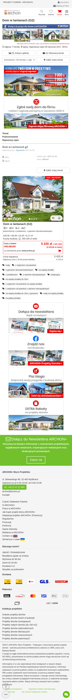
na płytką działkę (13, 298)
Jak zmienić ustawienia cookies (34, 692)
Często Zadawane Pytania (14, 501)
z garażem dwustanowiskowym (19, 270)
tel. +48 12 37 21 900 (14, 487)
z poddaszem (11, 274)
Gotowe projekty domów (13, 614)
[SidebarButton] (5, 694)
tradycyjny (55, 274)
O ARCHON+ (8, 505)
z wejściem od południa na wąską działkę (24, 284)
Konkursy (6, 525)
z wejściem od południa (25, 265)
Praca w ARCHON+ (11, 508)
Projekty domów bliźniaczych (16, 631)
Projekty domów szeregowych (16, 621)
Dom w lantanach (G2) (17, 224)
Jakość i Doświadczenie (13, 552)
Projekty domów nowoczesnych (17, 635)
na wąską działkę (46, 270)
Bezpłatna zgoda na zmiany (15, 556)
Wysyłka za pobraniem (13, 569)
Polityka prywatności (13, 689)
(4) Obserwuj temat (53, 53)
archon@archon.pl (11, 491)
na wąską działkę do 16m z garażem (22, 293)
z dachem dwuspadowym (34, 274)
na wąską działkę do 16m (17, 279)
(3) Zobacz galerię (19, 53)
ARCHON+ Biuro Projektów (16, 472)
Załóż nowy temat (53, 60)
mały (8, 265)
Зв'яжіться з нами (13, 539)
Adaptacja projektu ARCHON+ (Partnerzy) (22, 515)
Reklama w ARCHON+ (13, 532)
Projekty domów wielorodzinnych (17, 628)
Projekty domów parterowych (16, 638)
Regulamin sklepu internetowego (42, 689)
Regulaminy (8, 518)
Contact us (9, 536)
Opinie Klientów (9, 529)
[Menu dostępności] (5, 686)
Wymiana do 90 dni (11, 559)
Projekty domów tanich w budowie (18, 618)
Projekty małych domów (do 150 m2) (19, 625)
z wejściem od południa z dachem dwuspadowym (27, 289)
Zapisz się (36, 459)
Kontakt (5, 495)
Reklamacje (10, 692)
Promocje (6, 522)
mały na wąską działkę (53, 293)
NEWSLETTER (61, 6)
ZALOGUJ (63, 2)
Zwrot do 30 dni (9, 562)
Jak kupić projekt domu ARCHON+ (18, 512)
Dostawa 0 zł (8, 566)
